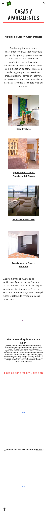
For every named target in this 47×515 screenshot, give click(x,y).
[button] (3, 3)
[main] (23, 15)
